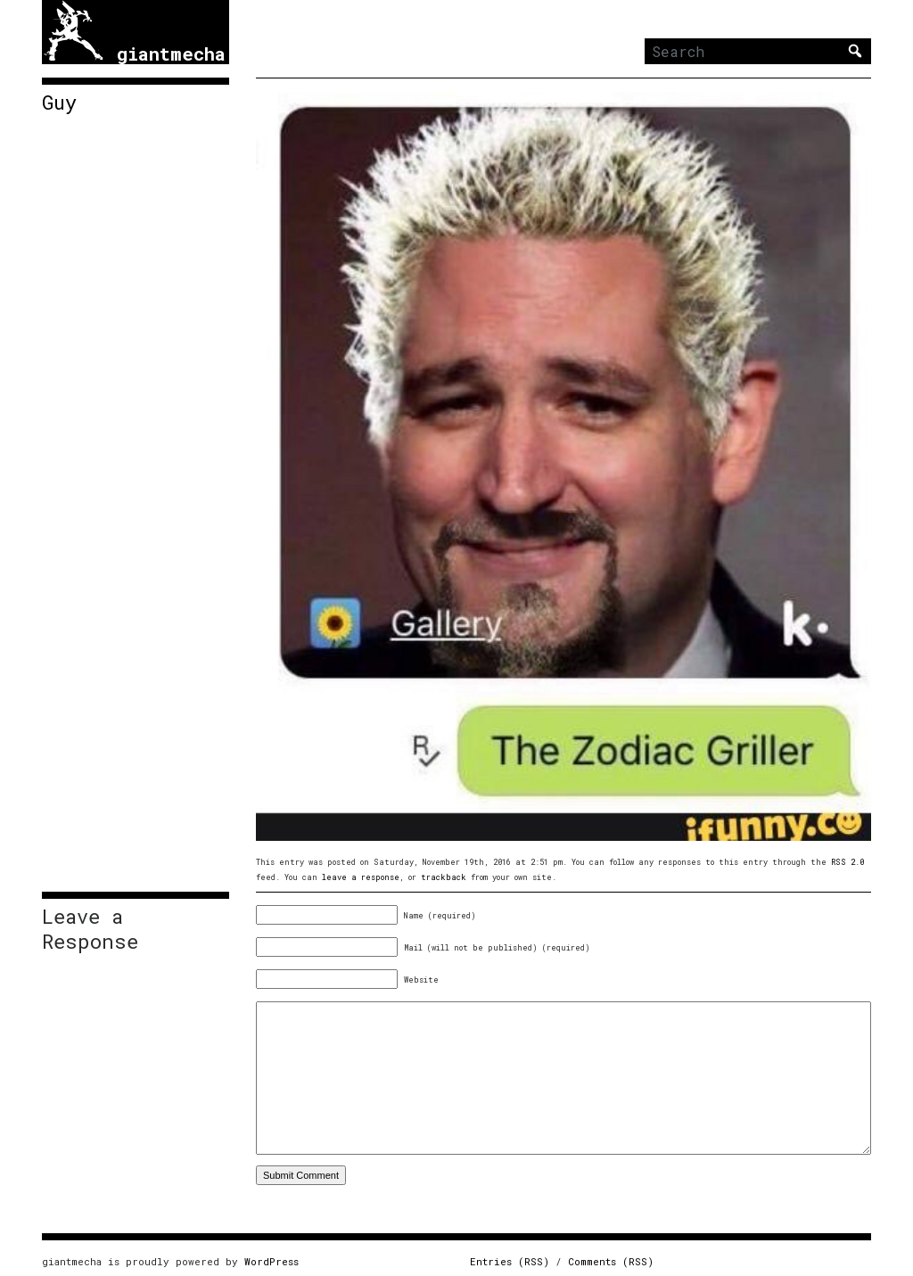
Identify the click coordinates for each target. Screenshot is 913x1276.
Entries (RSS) (509, 1261)
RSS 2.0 (847, 862)
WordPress (271, 1261)
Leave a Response (90, 929)
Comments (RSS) (611, 1261)
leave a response (360, 877)
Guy (59, 102)
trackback (443, 877)
